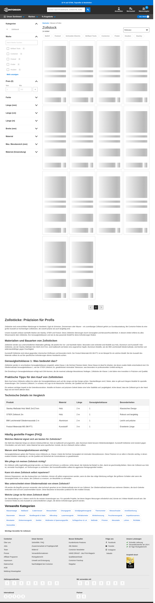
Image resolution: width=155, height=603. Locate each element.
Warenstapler (144, 9)
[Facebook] (110, 542)
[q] (66, 9)
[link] (22, 23)
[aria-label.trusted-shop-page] (130, 563)
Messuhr (22, 515)
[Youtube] (110, 546)
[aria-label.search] (88, 9)
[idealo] (78, 598)
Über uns (7, 542)
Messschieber (51, 511)
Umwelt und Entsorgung (41, 560)
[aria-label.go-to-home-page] (12, 11)
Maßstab (94, 520)
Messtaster (10, 520)
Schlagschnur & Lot (79, 520)
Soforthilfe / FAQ (38, 542)
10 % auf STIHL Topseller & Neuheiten (76, 3)
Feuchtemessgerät (115, 515)
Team (6, 550)
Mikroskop (53, 515)
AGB (5, 568)
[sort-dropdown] (136, 30)
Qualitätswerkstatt (75, 557)
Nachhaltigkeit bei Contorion (42, 564)
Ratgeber (72, 564)
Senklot (38, 520)
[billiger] (84, 598)
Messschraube (114, 511)
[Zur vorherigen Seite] (90, 307)
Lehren (126, 520)
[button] (119, 9)
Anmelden (119, 9)
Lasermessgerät (67, 515)
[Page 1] (96, 307)
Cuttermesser (37, 511)
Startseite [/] (45, 23)
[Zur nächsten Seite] (101, 307)
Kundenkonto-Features (77, 542)
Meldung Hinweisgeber (12, 571)
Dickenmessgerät (25, 520)
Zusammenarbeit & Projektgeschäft (45, 546)
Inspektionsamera (133, 515)
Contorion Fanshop (76, 560)
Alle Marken (73, 546)
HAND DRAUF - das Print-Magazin (82, 553)
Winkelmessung (98, 515)
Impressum (8, 560)
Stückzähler (10, 525)
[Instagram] (110, 550)
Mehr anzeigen (12, 74)
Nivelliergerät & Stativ (38, 515)
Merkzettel (131, 9)
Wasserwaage (11, 511)
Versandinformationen (40, 553)
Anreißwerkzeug (131, 511)
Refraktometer (83, 515)
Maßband (24, 511)
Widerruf (35, 550)
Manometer (10, 515)
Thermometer (100, 511)
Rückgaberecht (37, 557)
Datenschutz (8, 564)
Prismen (105, 520)
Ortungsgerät (66, 511)
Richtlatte (136, 520)
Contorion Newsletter (77, 550)
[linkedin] (109, 553)
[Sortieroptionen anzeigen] (147, 30)
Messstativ (116, 520)
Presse (6, 553)
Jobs (5, 546)
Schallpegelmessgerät (83, 511)
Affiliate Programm (11, 557)
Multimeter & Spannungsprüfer (56, 520)
